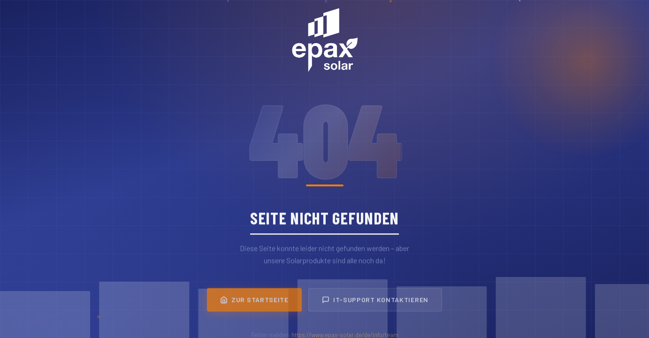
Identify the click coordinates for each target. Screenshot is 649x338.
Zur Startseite (254, 302)
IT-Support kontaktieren (375, 302)
